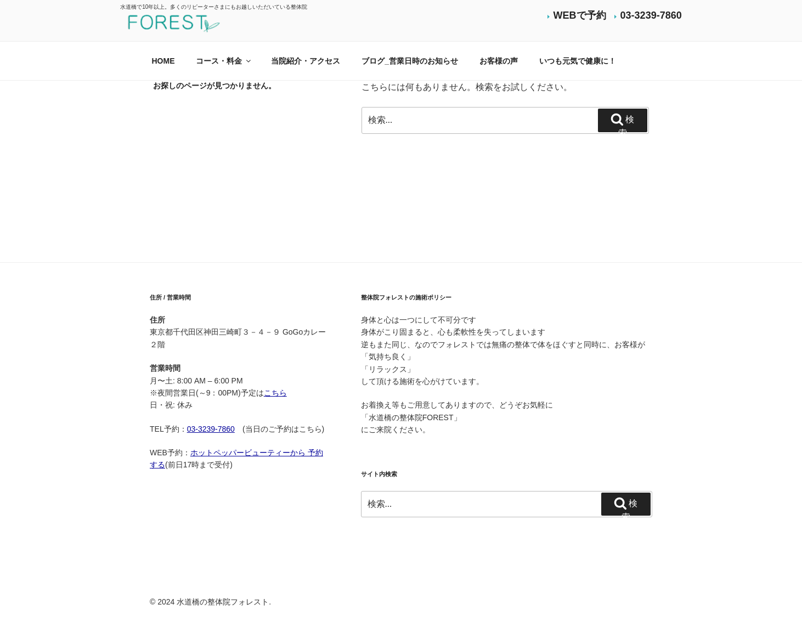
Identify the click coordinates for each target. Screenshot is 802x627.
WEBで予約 (580, 15)
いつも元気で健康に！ (577, 61)
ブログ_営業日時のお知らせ (410, 61)
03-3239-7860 (651, 15)
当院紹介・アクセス (305, 61)
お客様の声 (498, 61)
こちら (275, 392)
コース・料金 (224, 61)
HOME (163, 61)
